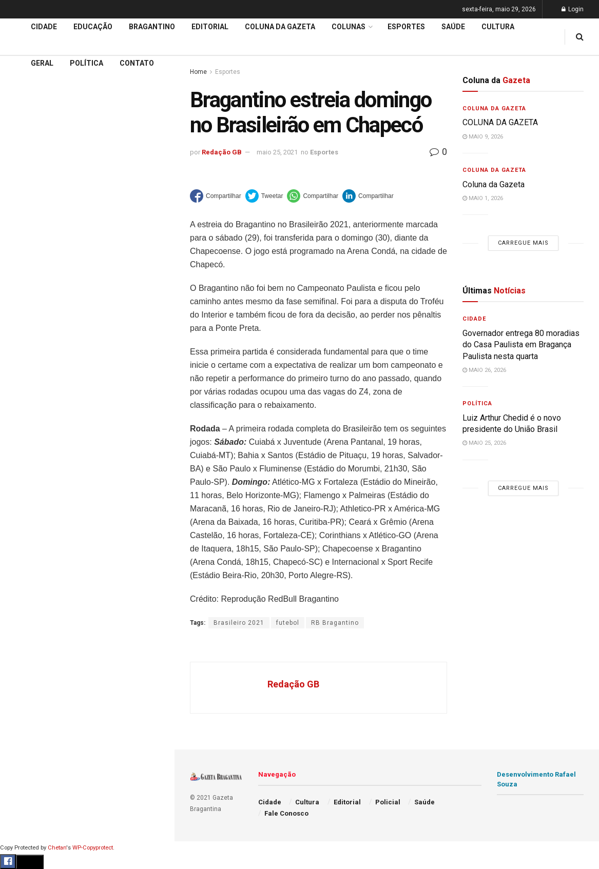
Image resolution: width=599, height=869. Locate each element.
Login (573, 9)
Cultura (22, 440)
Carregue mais (87, 241)
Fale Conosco (33, 538)
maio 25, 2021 (277, 152)
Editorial (25, 361)
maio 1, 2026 (482, 198)
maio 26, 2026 (484, 370)
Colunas (348, 27)
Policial (23, 459)
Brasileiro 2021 (239, 622)
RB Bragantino (335, 622)
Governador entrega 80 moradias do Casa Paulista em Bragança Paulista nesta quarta (520, 344)
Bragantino (29, 401)
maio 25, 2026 (484, 443)
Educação (27, 342)
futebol (287, 622)
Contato (137, 63)
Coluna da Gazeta (40, 381)
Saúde (21, 499)
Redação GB (222, 152)
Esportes (25, 420)
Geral (19, 518)
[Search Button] (153, 614)
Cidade (22, 322)
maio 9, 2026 (482, 136)
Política (23, 479)
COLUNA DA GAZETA (500, 122)
